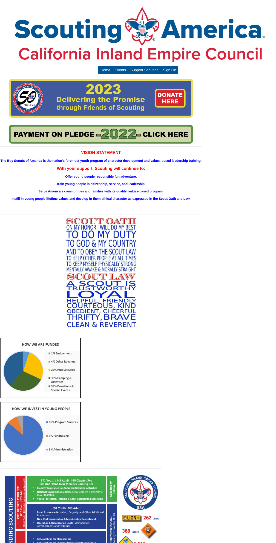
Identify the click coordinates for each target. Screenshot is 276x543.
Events (120, 70)
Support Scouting (144, 70)
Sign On (169, 70)
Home (105, 70)
